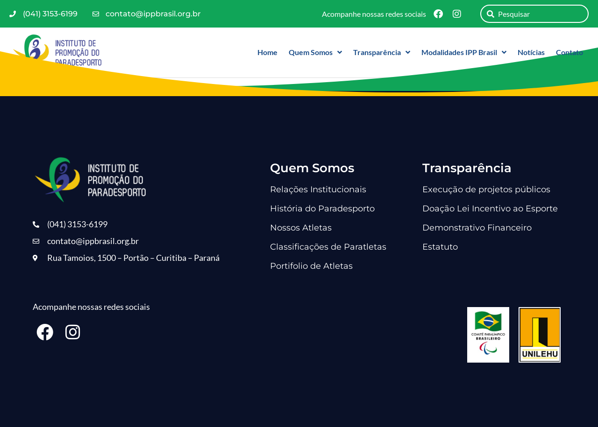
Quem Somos (315, 52)
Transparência (381, 52)
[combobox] (534, 14)
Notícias (531, 52)
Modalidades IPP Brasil (463, 52)
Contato (569, 52)
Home (267, 52)
